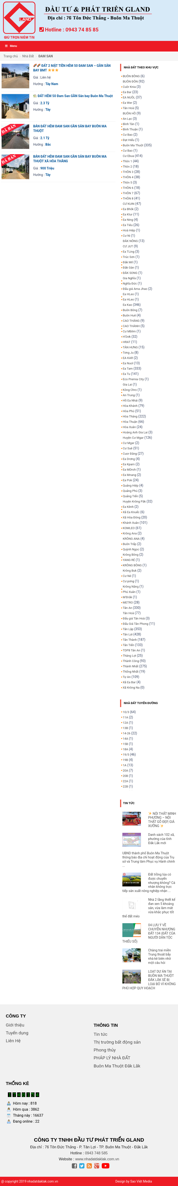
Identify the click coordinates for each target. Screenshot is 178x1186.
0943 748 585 (96, 1153)
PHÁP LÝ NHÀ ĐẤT (112, 1057)
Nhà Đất (28, 56)
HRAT (126, 342)
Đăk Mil (128, 262)
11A (125, 717)
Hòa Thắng (130, 416)
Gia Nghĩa (129, 278)
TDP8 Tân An (131, 650)
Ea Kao (127, 304)
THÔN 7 (128, 193)
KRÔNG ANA (131, 538)
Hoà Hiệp (129, 230)
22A (125, 781)
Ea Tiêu (128, 225)
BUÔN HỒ (129, 113)
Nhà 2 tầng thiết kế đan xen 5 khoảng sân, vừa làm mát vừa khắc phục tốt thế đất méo (148, 908)
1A (125, 765)
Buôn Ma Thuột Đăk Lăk (117, 1066)
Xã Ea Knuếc (131, 512)
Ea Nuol (128, 363)
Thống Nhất (131, 671)
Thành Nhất (130, 666)
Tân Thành (130, 639)
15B (125, 744)
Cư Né (127, 576)
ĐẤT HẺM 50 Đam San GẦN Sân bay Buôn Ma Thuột (73, 96)
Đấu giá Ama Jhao (135, 289)
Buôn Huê (129, 315)
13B (125, 728)
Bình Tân (128, 124)
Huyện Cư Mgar (133, 437)
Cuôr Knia (129, 87)
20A (125, 770)
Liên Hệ (13, 1040)
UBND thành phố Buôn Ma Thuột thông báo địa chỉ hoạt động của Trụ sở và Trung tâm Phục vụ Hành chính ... (148, 859)
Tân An (127, 608)
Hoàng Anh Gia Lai (135, 432)
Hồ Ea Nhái (130, 400)
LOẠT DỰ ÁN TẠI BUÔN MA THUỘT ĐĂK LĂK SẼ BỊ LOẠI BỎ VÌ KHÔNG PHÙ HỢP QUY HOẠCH (149, 980)
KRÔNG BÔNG (132, 565)
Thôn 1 (127, 161)
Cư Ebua (128, 156)
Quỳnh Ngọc (131, 549)
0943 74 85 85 (82, 30)
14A (125, 738)
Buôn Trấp (130, 544)
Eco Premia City (133, 379)
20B (125, 776)
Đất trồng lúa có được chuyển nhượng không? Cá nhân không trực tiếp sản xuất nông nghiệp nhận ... (148, 883)
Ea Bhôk (128, 209)
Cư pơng (128, 581)
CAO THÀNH (131, 326)
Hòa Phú (128, 411)
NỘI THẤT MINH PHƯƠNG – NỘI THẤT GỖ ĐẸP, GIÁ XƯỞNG (162, 820)
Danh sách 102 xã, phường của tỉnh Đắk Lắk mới (161, 839)
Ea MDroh (129, 469)
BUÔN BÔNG (131, 76)
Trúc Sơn (129, 257)
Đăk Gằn (128, 267)
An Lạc (127, 118)
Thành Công (131, 661)
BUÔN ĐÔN (130, 81)
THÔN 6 (128, 188)
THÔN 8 (128, 198)
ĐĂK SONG (130, 273)
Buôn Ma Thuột (133, 145)
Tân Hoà (128, 108)
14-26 (126, 733)
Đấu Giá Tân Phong (135, 623)
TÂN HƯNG (130, 347)
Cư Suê (128, 448)
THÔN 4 (128, 177)
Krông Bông (131, 554)
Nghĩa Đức (130, 283)
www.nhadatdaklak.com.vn (97, 1159)
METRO (128, 602)
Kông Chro (130, 390)
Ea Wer (127, 102)
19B (125, 760)
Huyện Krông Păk (134, 501)
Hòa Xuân (129, 427)
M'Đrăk (127, 597)
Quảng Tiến (130, 496)
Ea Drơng (129, 459)
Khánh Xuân (131, 522)
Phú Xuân (129, 592)
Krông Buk (130, 570)
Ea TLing (128, 251)
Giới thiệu (15, 1025)
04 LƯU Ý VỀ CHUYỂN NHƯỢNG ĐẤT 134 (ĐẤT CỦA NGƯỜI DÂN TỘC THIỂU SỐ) (148, 933)
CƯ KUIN (128, 203)
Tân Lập (128, 629)
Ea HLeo (128, 294)
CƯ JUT (128, 246)
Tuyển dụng (17, 1033)
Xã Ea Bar (129, 682)
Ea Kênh (128, 507)
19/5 (126, 754)
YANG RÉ (129, 560)
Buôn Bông (130, 310)
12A (125, 722)
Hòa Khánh (130, 406)
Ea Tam (128, 368)
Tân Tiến (128, 645)
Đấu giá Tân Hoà (134, 618)
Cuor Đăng (130, 453)
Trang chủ (10, 56)
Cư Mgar (128, 443)
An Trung (129, 395)
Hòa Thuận (130, 421)
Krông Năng (131, 586)
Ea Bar (127, 92)
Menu (11, 46)
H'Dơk (127, 336)
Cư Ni (126, 235)
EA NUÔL (129, 97)
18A (125, 749)
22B (125, 786)
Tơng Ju (128, 352)
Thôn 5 (127, 182)
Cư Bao (128, 134)
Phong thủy (105, 1050)
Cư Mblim (129, 331)
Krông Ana (130, 533)
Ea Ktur (128, 214)
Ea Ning (128, 219)
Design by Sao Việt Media (133, 1181)
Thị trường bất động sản (117, 1042)
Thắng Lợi (129, 655)
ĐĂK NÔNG (130, 241)
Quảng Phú (130, 491)
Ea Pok (127, 480)
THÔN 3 (128, 172)
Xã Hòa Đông (131, 517)
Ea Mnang (129, 475)
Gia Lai (127, 384)
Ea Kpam (129, 464)
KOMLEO (129, 528)
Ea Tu (126, 374)
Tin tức (100, 1034)
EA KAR (128, 358)
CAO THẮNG (131, 320)
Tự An (127, 677)
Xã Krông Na (131, 687)
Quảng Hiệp (131, 485)
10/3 (126, 712)
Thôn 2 (127, 166)
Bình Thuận (130, 129)
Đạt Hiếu (128, 140)
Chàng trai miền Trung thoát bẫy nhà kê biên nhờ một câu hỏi (159, 956)
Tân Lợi (128, 634)
